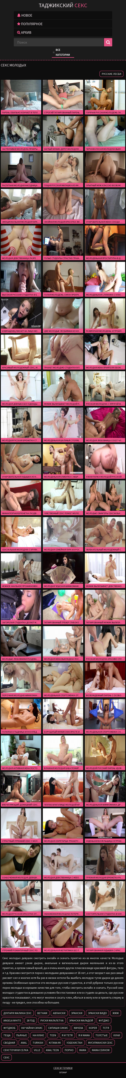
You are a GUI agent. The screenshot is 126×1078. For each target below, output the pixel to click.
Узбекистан (74, 1042)
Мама (82, 1050)
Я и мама (84, 1035)
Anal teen (52, 1050)
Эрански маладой (81, 1020)
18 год (31, 1020)
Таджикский (63, 5)
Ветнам (42, 1013)
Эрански (76, 1013)
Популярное (30, 24)
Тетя (106, 1027)
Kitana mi (55, 1042)
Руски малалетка (51, 1020)
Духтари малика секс (17, 1013)
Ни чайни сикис (31, 1027)
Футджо (104, 1020)
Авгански (59, 1013)
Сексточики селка (15, 1050)
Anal (24, 1042)
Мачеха (78, 1027)
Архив (24, 32)
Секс (6, 1057)
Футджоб (9, 1027)
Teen (53, 1035)
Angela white (12, 1020)
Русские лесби (111, 73)
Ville (37, 1050)
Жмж (116, 1013)
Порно (69, 1050)
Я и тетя (67, 1035)
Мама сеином (101, 1050)
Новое (24, 15)
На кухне (38, 1035)
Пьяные (21, 1035)
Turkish (38, 1042)
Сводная (9, 1042)
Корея (93, 1027)
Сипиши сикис (58, 1027)
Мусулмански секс (100, 1042)
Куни (116, 1035)
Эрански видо (97, 1013)
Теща (6, 1035)
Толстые (101, 1035)
